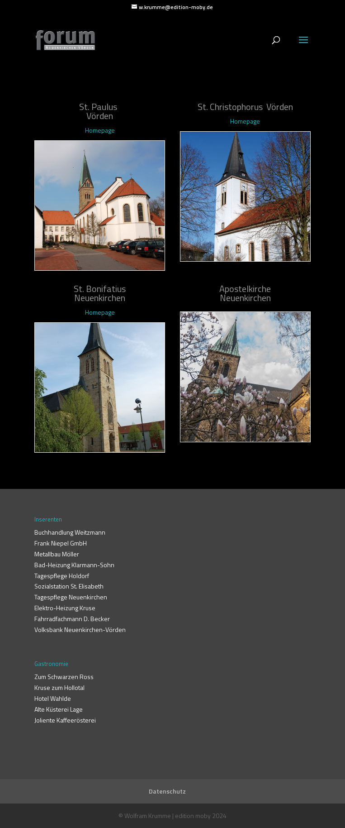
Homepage (100, 130)
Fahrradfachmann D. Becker (72, 618)
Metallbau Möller (56, 554)
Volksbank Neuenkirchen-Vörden (80, 629)
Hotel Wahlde (52, 698)
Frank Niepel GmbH (60, 543)
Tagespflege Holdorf (61, 575)
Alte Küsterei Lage (58, 709)
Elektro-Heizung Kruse (64, 608)
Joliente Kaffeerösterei (65, 720)
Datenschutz (167, 791)
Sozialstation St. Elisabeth (69, 586)
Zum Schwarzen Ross (64, 676)
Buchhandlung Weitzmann (69, 532)
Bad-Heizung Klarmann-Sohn (74, 565)
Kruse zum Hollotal (59, 687)
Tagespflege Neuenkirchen (70, 597)
